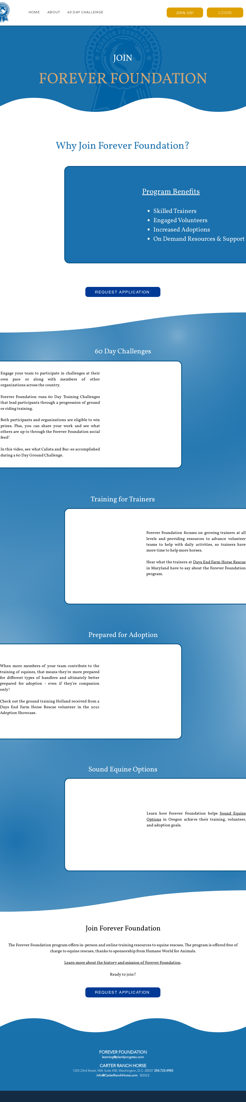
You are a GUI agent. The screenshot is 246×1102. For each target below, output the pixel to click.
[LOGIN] (225, 13)
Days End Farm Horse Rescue (219, 562)
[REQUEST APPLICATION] (122, 292)
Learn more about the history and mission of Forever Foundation (122, 963)
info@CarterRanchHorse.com (117, 1075)
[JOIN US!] (185, 13)
